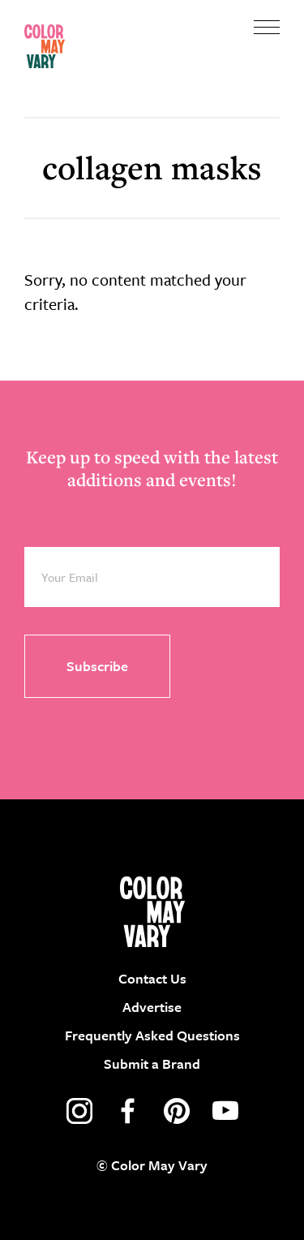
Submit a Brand (152, 1063)
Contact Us (152, 978)
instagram (79, 1111)
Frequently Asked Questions (152, 1035)
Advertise (152, 1007)
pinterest (177, 1111)
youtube (225, 1111)
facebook (128, 1111)
